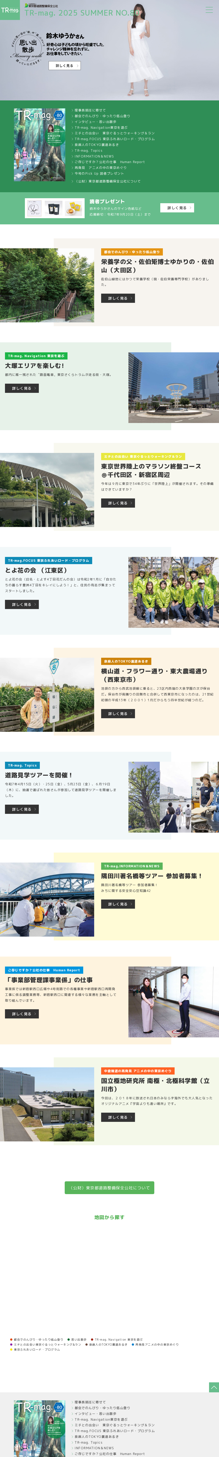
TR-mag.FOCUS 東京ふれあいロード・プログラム (115, 139)
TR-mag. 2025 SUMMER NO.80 (82, 13)
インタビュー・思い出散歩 (95, 122)
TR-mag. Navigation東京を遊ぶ (101, 127)
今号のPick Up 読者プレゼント (99, 173)
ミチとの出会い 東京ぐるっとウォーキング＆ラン (115, 133)
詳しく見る (177, 207)
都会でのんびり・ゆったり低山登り (102, 116)
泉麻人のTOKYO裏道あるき (97, 145)
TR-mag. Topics (89, 150)
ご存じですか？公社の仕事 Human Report (110, 162)
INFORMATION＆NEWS (94, 156)
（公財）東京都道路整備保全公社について (108, 181)
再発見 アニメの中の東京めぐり (101, 167)
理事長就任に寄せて (90, 110)
